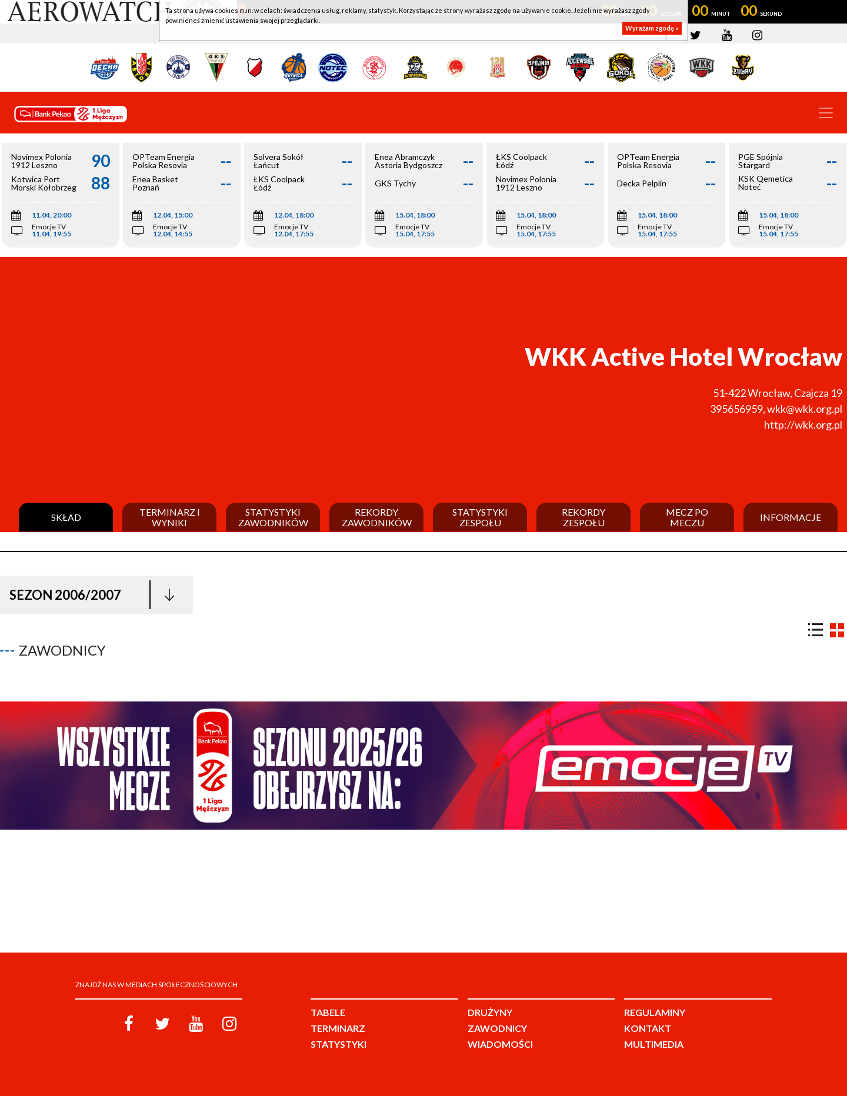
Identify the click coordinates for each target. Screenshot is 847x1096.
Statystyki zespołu (480, 517)
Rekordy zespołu (583, 517)
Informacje (790, 517)
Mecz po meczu (687, 517)
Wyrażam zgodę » (652, 28)
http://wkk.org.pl (803, 424)
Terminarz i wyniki (169, 517)
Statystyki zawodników (273, 517)
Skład (66, 517)
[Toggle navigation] (825, 113)
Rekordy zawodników (377, 517)
